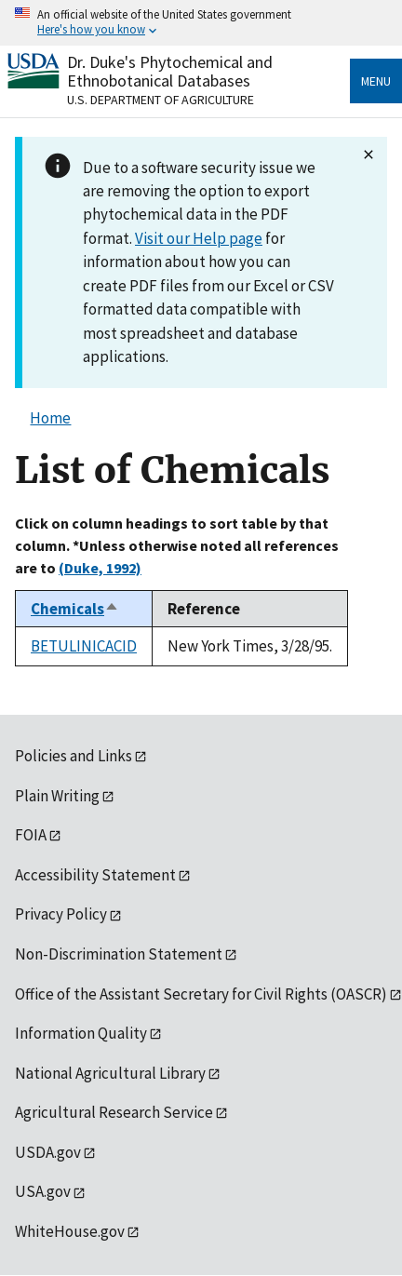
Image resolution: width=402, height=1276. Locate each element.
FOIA (31, 835)
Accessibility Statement (95, 875)
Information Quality (81, 1033)
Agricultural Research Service (114, 1112)
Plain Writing (57, 796)
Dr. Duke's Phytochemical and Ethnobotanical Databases (170, 71)
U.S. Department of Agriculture (160, 99)
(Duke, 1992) (100, 567)
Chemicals (75, 608)
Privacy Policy (61, 914)
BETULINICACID (84, 646)
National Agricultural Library (110, 1073)
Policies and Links (73, 755)
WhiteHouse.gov (70, 1231)
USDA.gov (48, 1152)
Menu (376, 81)
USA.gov (43, 1191)
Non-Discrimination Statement (118, 954)
